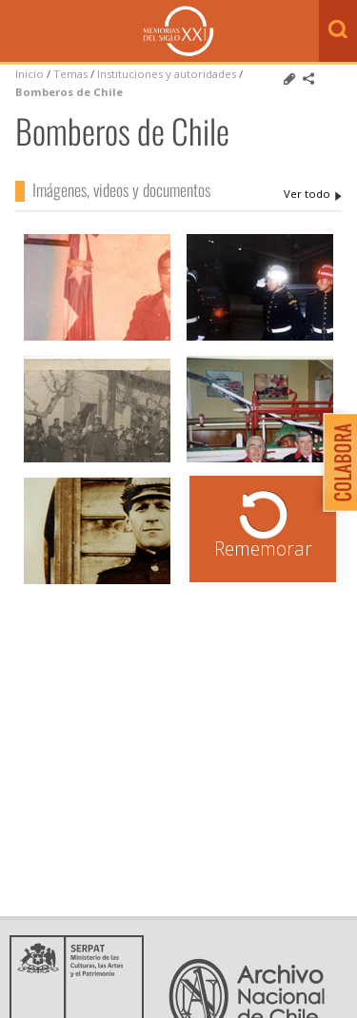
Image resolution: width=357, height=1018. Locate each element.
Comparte (308, 78)
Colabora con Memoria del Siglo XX (335, 462)
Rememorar (263, 548)
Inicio (29, 74)
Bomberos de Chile (69, 92)
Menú (19, 32)
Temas (70, 74)
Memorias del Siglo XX (178, 31)
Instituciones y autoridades (166, 74)
